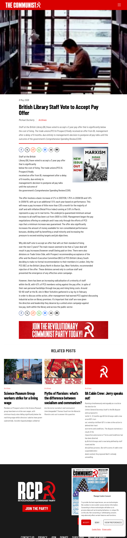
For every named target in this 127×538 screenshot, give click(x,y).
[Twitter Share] (27, 149)
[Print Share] (57, 149)
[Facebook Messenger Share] (45, 149)
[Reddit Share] (33, 149)
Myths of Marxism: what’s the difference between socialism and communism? (63, 398)
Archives (43, 119)
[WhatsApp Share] (39, 149)
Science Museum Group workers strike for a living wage (21, 398)
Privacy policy (106, 529)
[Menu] (119, 4)
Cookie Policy (96, 529)
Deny (97, 522)
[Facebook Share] (21, 149)
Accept (86, 522)
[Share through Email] (51, 149)
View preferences (113, 522)
